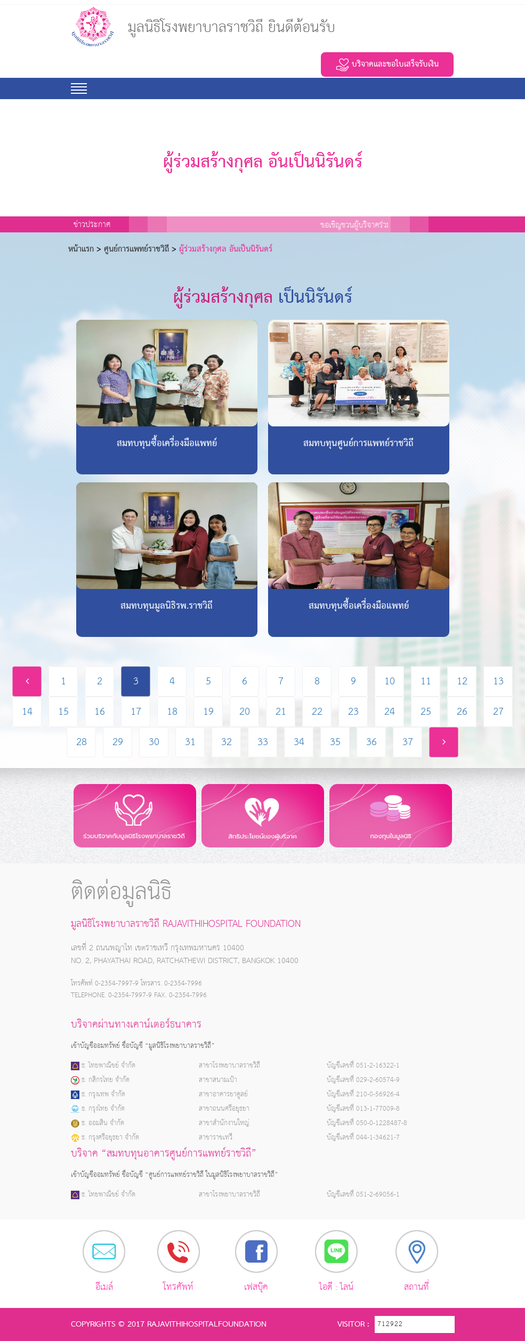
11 (426, 681)
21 (281, 711)
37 (407, 742)
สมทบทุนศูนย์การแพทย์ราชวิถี (358, 444)
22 (317, 711)
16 (99, 711)
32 (226, 742)
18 (172, 711)
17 (136, 711)
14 (27, 711)
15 (63, 711)
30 (154, 742)
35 (335, 742)
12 (462, 681)
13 (498, 681)
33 (262, 742)
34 (299, 742)
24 (389, 711)
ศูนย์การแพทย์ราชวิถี (136, 249)
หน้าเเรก (81, 249)
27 (498, 711)
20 (244, 711)
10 (389, 681)
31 (190, 742)
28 (81, 742)
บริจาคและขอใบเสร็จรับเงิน (387, 64)
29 (117, 742)
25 (426, 711)
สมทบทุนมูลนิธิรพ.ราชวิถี (166, 606)
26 (462, 711)
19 (208, 711)
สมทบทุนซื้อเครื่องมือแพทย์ (167, 444)
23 (353, 711)
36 (371, 742)
